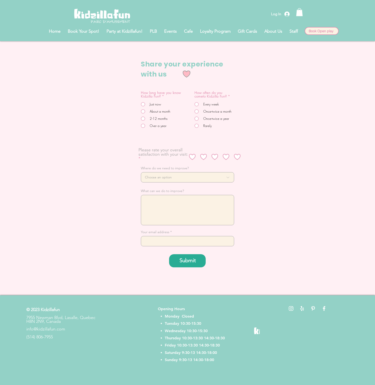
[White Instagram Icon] (291, 308)
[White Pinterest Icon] (313, 308)
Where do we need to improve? (165, 168)
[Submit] (187, 260)
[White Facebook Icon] (324, 308)
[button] (299, 12)
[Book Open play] (322, 31)
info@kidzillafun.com (45, 329)
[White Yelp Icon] (302, 308)
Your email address (155, 232)
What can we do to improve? (162, 190)
